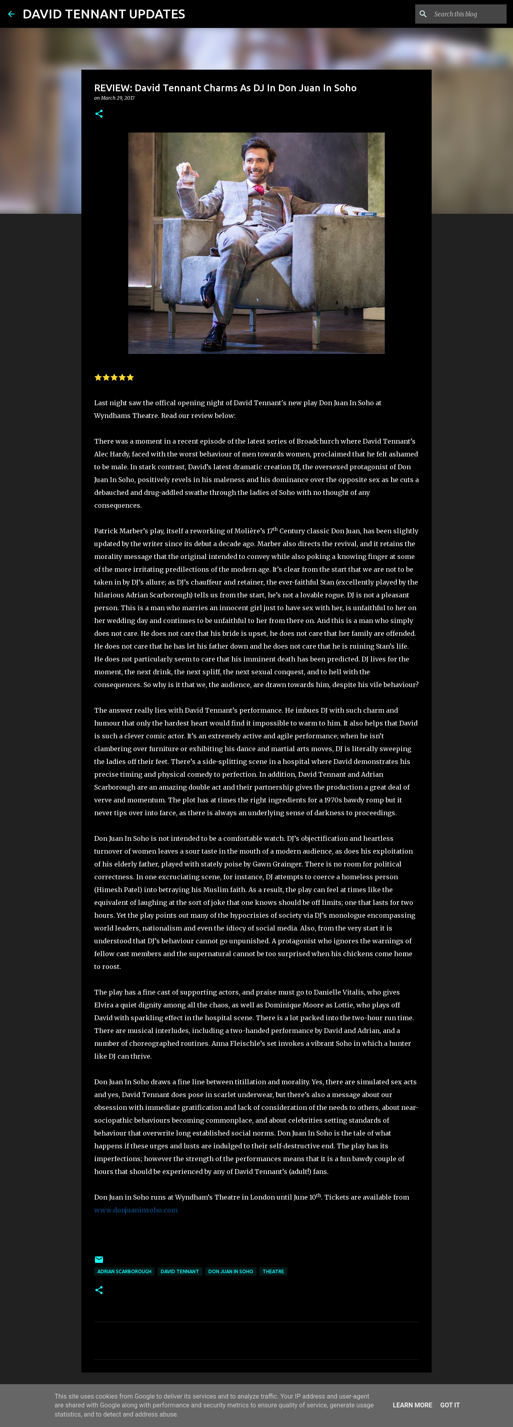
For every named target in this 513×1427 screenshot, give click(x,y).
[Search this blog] (464, 14)
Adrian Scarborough (124, 1271)
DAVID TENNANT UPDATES (103, 13)
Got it (450, 1405)
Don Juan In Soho (230, 1271)
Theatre (273, 1271)
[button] (99, 114)
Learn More (412, 1405)
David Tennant (180, 1271)
